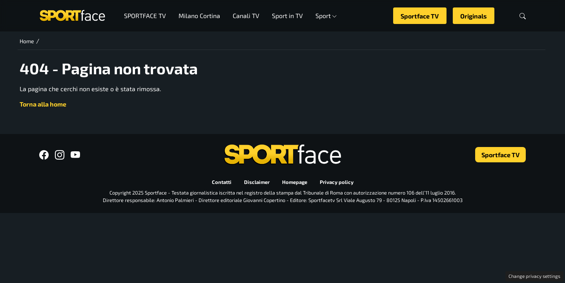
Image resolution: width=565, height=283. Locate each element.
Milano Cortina (199, 15)
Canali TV (246, 15)
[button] (522, 15)
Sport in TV (287, 15)
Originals (473, 16)
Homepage (294, 182)
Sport (326, 15)
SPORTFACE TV (145, 15)
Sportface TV (420, 16)
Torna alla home (43, 104)
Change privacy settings (534, 276)
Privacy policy (337, 182)
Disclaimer (257, 182)
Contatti (221, 182)
